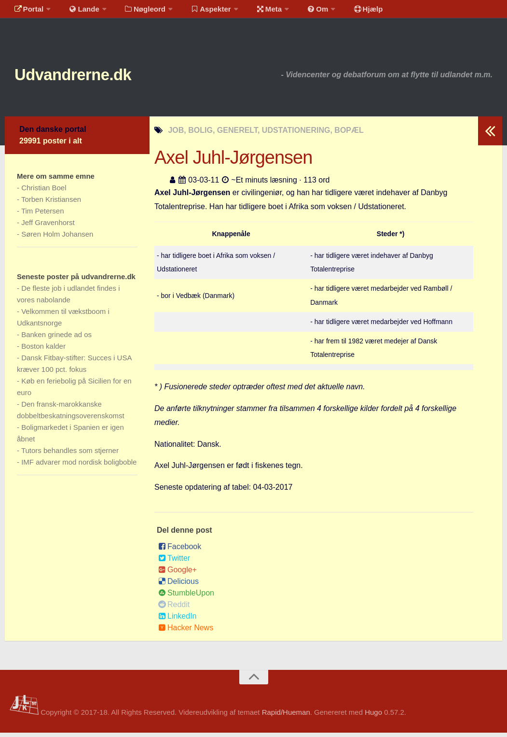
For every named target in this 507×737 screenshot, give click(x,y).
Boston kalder (43, 350)
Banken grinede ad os (56, 339)
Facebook (179, 551)
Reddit (174, 609)
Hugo (373, 717)
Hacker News (185, 632)
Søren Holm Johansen (57, 238)
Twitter (174, 562)
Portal (27, 12)
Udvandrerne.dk (89, 77)
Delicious (178, 585)
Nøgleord (136, 12)
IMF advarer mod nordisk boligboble (79, 466)
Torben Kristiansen (51, 203)
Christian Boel (43, 192)
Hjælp (345, 12)
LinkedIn (177, 620)
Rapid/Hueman (286, 717)
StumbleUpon (186, 597)
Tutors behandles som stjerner (70, 455)
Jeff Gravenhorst (48, 227)
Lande (79, 12)
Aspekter (199, 12)
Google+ (177, 574)
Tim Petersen (42, 215)
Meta (254, 12)
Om (299, 12)
